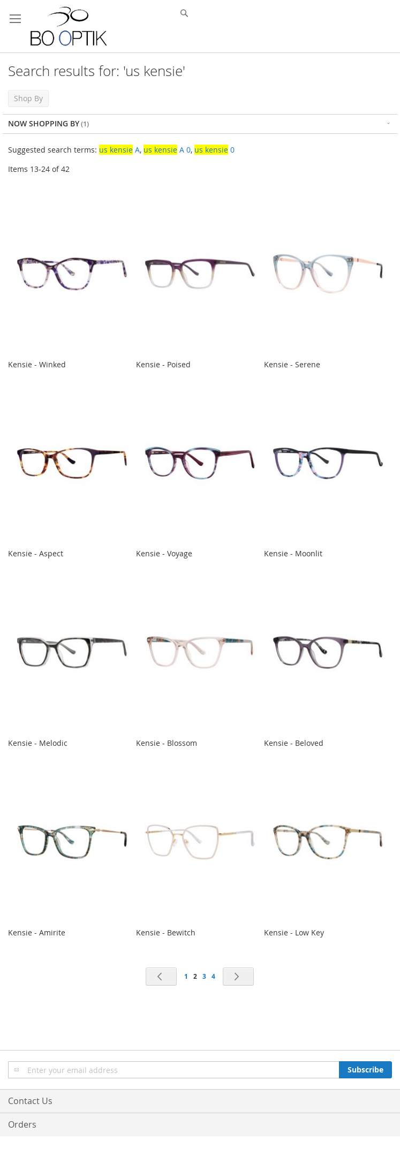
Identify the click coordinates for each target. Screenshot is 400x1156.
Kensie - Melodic (37, 743)
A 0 (167, 150)
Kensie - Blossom (166, 743)
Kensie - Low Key (294, 932)
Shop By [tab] (28, 98)
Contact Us (30, 1101)
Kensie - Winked (37, 364)
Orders (22, 1124)
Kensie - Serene (292, 364)
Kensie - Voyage (164, 553)
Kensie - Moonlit (293, 553)
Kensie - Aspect (35, 553)
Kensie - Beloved (293, 743)
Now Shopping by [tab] (43, 123)
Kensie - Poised (163, 364)
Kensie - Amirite (36, 932)
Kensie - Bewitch (165, 932)
